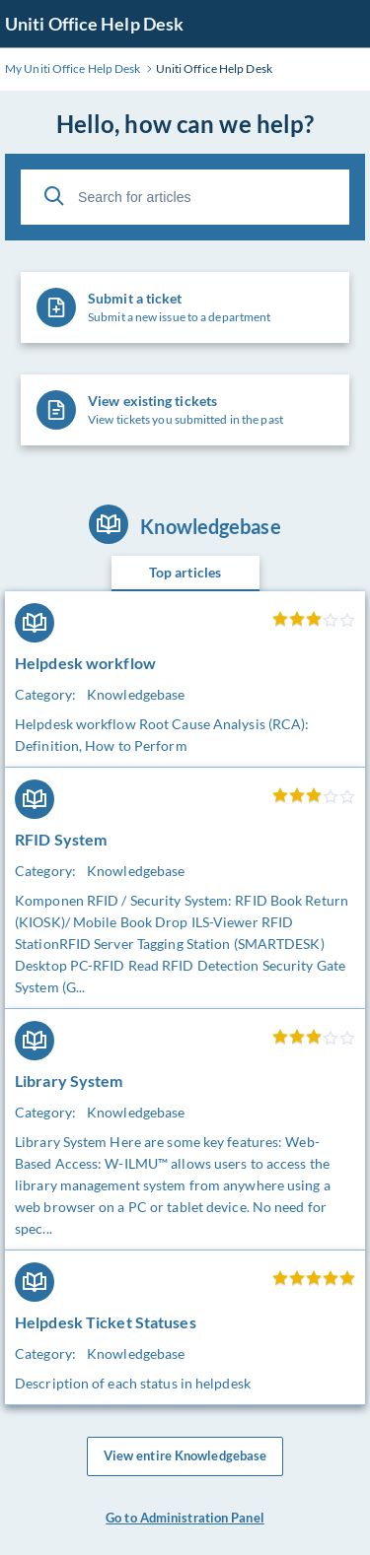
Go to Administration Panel (185, 1517)
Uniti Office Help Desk (94, 23)
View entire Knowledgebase (185, 1456)
